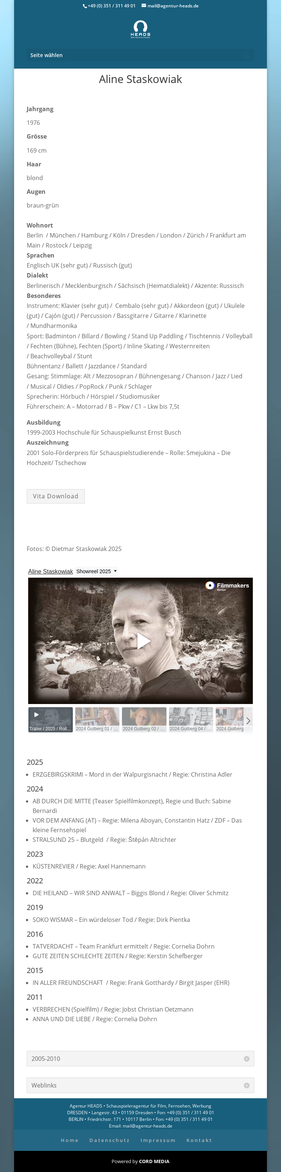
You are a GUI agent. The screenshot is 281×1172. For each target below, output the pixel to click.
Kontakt (199, 1140)
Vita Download (56, 496)
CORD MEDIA (154, 1161)
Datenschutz (109, 1140)
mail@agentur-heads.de (147, 1126)
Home (70, 1140)
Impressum (158, 1140)
